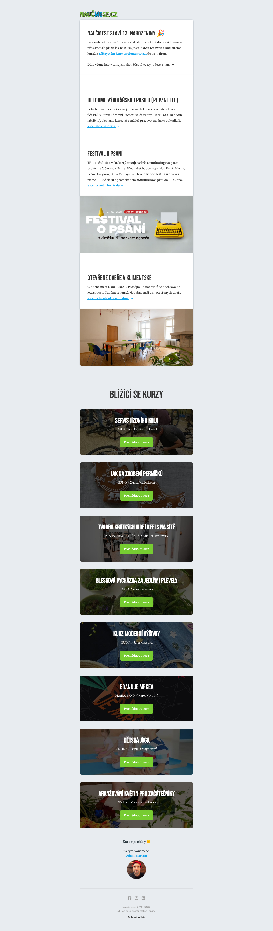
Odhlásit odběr (136, 917)
